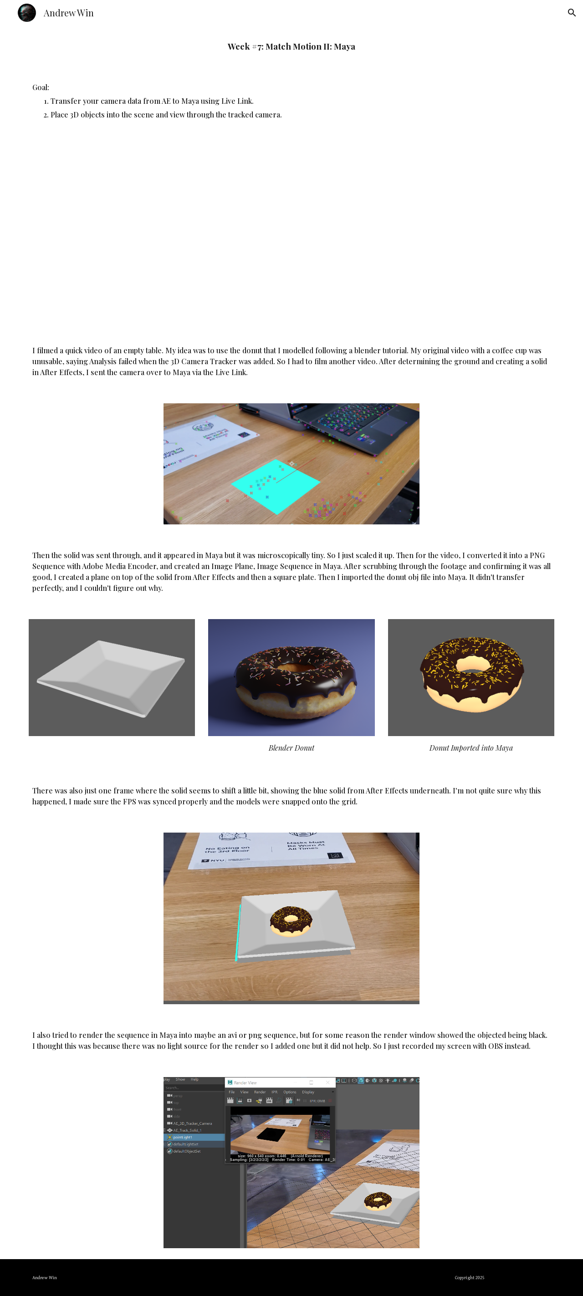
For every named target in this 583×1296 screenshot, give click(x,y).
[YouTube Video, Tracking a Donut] (291, 233)
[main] (291, 46)
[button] (572, 13)
